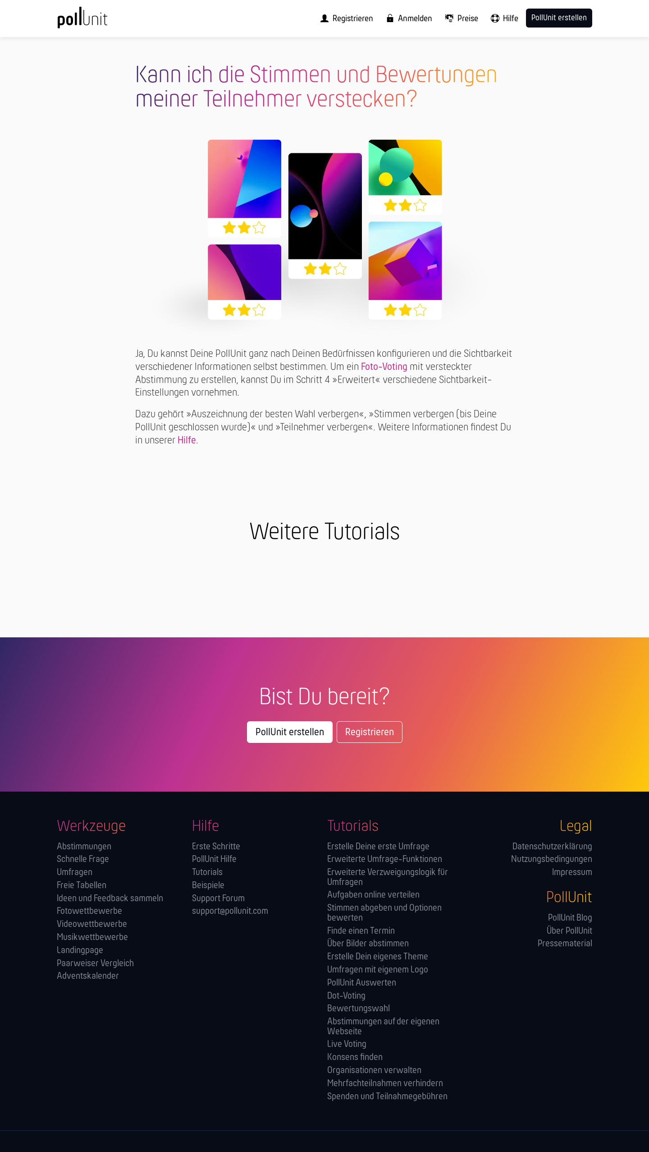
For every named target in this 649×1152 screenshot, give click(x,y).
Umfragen (74, 872)
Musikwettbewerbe (92, 937)
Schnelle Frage (83, 859)
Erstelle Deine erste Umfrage (378, 847)
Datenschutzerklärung (552, 847)
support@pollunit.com (230, 911)
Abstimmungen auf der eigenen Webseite (383, 1027)
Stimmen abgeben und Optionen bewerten (384, 913)
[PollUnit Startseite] (97, 21)
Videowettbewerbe (92, 924)
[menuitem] (344, 18)
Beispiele (208, 885)
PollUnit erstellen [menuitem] (559, 18)
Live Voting (346, 1044)
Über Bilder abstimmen (368, 944)
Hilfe (187, 440)
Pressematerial (565, 944)
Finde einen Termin (361, 931)
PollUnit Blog (570, 918)
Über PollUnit (569, 931)
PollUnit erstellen (290, 732)
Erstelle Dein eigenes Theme (377, 957)
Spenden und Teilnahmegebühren (387, 1096)
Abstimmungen (84, 847)
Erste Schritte (216, 847)
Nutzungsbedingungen (551, 859)
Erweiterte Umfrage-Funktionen (384, 859)
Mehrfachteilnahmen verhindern (385, 1083)
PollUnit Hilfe (214, 859)
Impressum (572, 872)
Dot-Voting (346, 996)
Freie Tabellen (81, 885)
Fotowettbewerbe (89, 911)
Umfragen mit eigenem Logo (377, 970)
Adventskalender (88, 976)
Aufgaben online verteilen (373, 895)
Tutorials (207, 872)
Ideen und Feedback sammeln (110, 898)
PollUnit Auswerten (361, 983)
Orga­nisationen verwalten (374, 1070)
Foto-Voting (384, 367)
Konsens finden (355, 1057)
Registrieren (369, 732)
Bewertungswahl (358, 1009)
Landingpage (80, 950)
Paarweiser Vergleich (95, 963)
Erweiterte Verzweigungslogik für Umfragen (387, 877)
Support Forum (218, 898)
